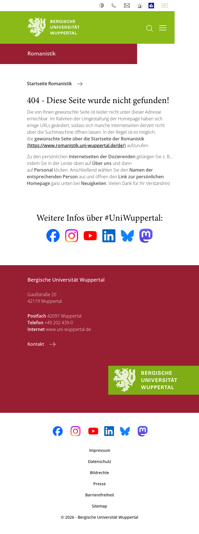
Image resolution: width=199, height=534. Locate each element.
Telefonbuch (115, 5)
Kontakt (36, 344)
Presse (99, 483)
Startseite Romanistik (50, 84)
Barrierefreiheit (99, 495)
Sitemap (99, 506)
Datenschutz (99, 461)
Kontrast (102, 5)
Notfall (140, 5)
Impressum (99, 450)
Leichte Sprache (152, 5)
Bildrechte (99, 472)
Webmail (127, 5)
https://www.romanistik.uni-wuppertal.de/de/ (76, 145)
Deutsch (166, 5)
